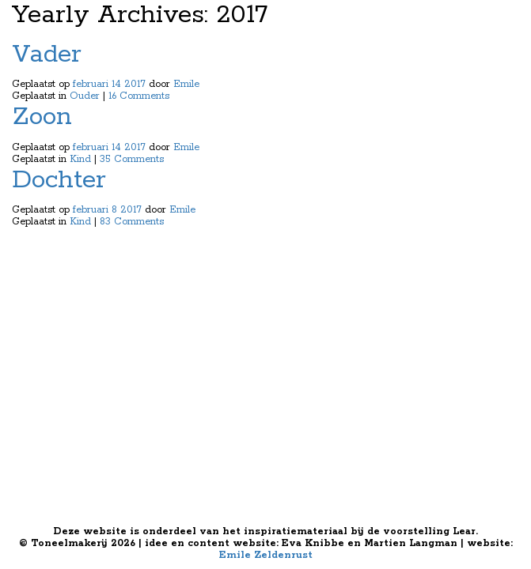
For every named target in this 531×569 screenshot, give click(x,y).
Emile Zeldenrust (266, 555)
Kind (80, 159)
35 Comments (132, 159)
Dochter (59, 180)
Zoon (42, 117)
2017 (135, 84)
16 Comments (138, 96)
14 (116, 84)
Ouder (85, 96)
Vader (47, 55)
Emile (186, 84)
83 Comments (132, 222)
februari (90, 84)
